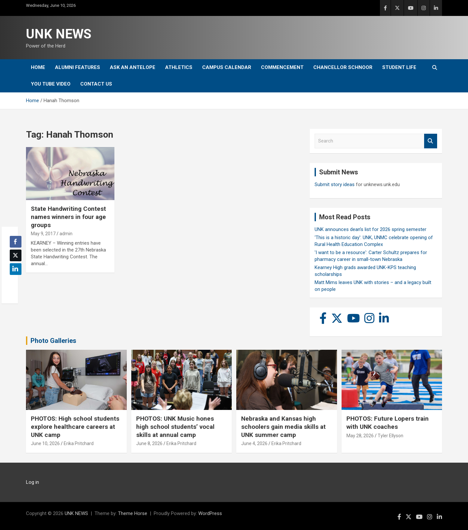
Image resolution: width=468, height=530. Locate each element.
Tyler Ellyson (390, 435)
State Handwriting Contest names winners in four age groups (68, 216)
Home (38, 67)
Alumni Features (77, 67)
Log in (32, 482)
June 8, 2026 (149, 443)
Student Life (399, 67)
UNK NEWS (58, 34)
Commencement (282, 67)
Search (430, 141)
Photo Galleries (53, 341)
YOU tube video (51, 84)
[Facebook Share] (15, 242)
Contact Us (96, 84)
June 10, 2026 (45, 443)
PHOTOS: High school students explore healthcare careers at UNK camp (75, 426)
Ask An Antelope (132, 67)
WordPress (210, 513)
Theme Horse (132, 513)
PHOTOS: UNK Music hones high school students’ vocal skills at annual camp (175, 426)
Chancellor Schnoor (342, 67)
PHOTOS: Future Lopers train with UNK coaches (387, 422)
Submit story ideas (335, 184)
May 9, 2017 (43, 233)
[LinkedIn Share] (15, 269)
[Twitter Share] (15, 255)
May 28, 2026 (360, 435)
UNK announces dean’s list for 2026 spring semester (370, 229)
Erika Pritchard (79, 443)
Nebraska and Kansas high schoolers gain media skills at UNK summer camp (283, 426)
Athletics (178, 67)
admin (65, 233)
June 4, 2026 (254, 443)
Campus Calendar (226, 67)
